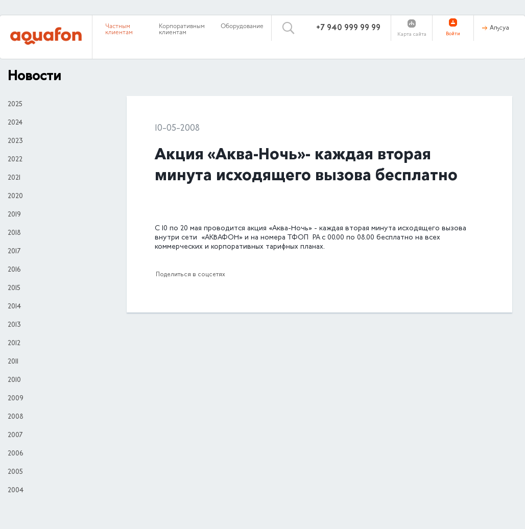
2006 (15, 454)
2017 (14, 251)
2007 (15, 435)
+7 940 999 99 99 (348, 28)
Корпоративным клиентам (182, 29)
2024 (15, 123)
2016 (14, 270)
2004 (15, 490)
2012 (14, 343)
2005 (15, 472)
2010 (14, 380)
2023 (15, 141)
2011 (13, 362)
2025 (15, 104)
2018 (14, 233)
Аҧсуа (499, 28)
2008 (15, 417)
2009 (15, 398)
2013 (14, 325)
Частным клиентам (119, 29)
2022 (15, 159)
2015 (14, 288)
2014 (14, 306)
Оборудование (242, 26)
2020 (15, 196)
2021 (14, 178)
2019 (14, 215)
